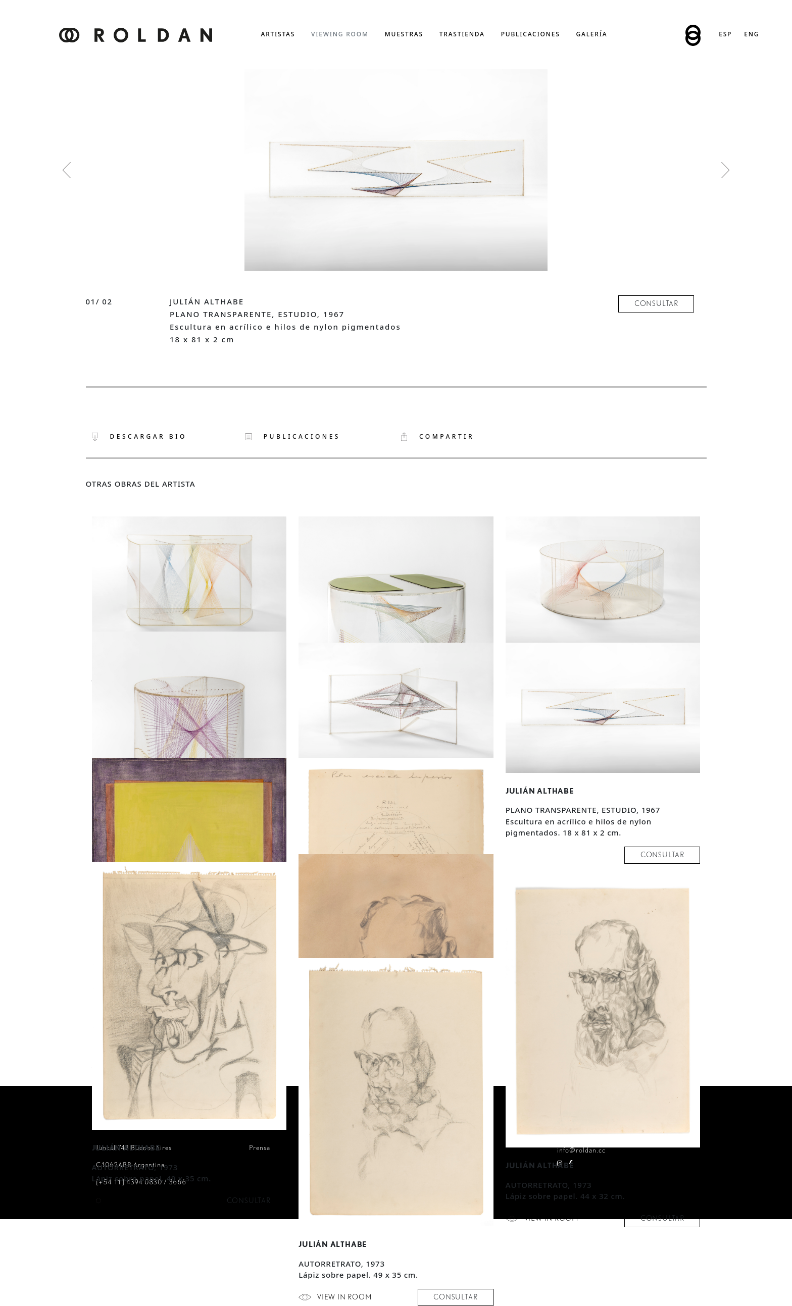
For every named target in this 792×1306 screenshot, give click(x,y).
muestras (404, 34)
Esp (725, 34)
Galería (592, 34)
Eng (751, 34)
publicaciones (530, 34)
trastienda (462, 34)
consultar (656, 303)
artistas (278, 34)
